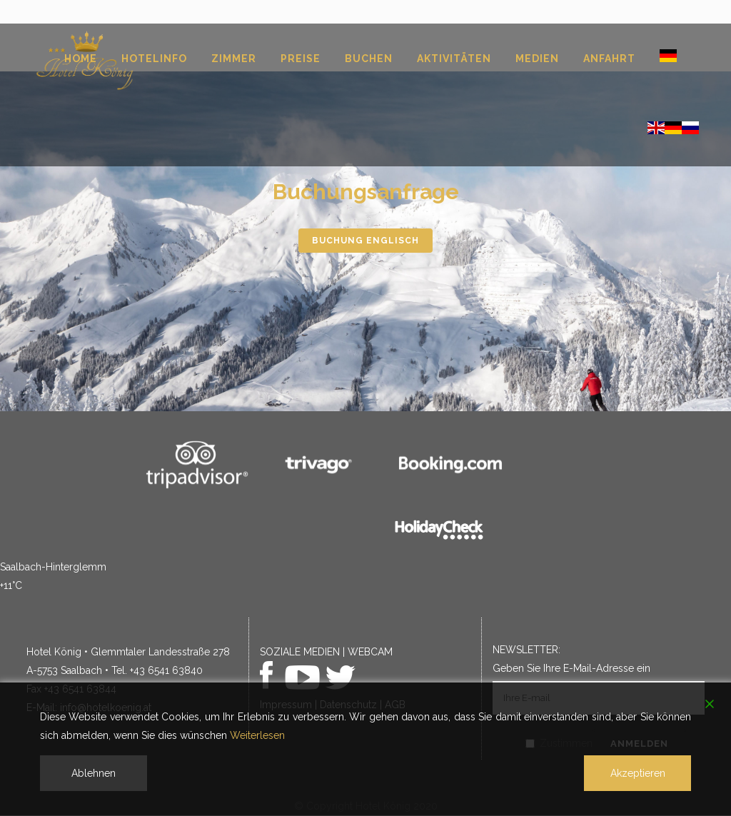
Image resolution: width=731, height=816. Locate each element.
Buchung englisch (365, 241)
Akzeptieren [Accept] (637, 773)
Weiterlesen (257, 735)
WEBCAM (370, 652)
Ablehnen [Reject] (93, 773)
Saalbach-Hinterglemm (53, 567)
